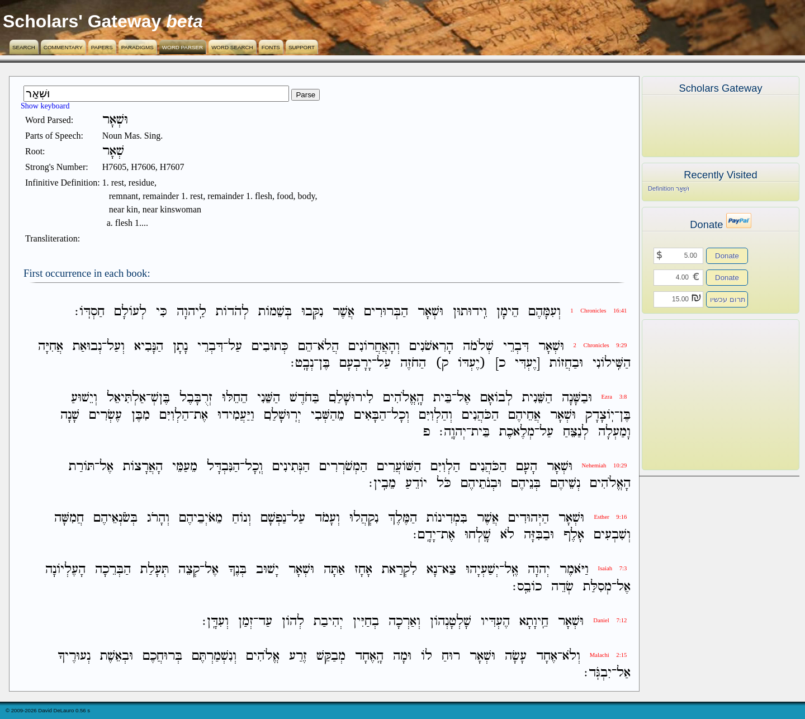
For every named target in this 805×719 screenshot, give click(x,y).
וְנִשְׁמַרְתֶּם (214, 656)
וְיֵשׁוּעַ (84, 398)
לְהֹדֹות (232, 311)
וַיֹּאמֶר (574, 570)
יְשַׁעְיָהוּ (482, 570)
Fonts (271, 47)
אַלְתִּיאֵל (126, 398)
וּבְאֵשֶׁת (116, 656)
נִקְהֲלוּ (363, 518)
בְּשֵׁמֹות (275, 311)
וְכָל (400, 415)
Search (23, 47)
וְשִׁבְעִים (612, 534)
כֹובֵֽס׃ (527, 586)
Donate (727, 256)
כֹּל (444, 483)
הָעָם (526, 466)
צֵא (449, 570)
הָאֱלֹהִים (610, 483)
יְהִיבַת (328, 621)
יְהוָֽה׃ (452, 432)
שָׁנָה (69, 415)
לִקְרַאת (399, 570)
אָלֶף (574, 534)
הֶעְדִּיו (495, 621)
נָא (432, 570)
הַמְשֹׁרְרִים (343, 466)
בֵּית (442, 398)
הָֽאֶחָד (369, 656)
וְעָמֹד (327, 518)
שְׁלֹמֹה (478, 346)
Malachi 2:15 (608, 655)
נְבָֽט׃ (302, 363)
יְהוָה (539, 570)
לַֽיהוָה (191, 311)
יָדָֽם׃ (424, 534)
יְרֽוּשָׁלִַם (282, 415)
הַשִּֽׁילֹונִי (612, 363)
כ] (500, 363)
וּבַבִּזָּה (539, 534)
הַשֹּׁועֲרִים (399, 466)
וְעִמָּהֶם (544, 311)
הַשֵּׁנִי (268, 398)
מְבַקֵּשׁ (330, 656)
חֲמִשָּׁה (69, 518)
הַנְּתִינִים (291, 466)
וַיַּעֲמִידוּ (235, 415)
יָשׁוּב (267, 570)
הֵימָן (507, 311)
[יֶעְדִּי (527, 363)
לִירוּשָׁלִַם (351, 398)
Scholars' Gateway (82, 21)
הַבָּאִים (370, 415)
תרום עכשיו (728, 299)
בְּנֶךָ (237, 570)
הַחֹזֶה (413, 363)
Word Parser (182, 47)
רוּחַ (451, 656)
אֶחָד (546, 656)
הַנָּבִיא (148, 346)
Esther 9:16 (610, 517)
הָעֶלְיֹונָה (65, 570)
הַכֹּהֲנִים (480, 415)
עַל (235, 346)
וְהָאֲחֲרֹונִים (374, 346)
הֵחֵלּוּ (235, 398)
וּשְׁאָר (430, 311)
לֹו (426, 656)
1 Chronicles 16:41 (598, 311)
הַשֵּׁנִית (537, 398)
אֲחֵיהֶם (524, 415)
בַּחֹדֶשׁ (304, 398)
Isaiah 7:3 (612, 568)
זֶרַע (298, 656)
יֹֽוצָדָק (599, 415)
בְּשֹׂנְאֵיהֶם (115, 518)
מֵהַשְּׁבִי (327, 415)
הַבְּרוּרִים (386, 311)
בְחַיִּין (366, 621)
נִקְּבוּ (312, 311)
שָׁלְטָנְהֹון (450, 621)
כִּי (161, 311)
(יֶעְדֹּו (472, 363)
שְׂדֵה (562, 586)
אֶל (464, 398)
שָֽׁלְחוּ (478, 534)
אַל (624, 673)
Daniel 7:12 (610, 620)
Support (301, 47)
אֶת (201, 415)
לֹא (507, 534)
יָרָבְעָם (355, 363)
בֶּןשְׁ (160, 398)
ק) (441, 363)
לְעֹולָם (130, 311)
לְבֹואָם (496, 398)
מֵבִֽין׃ (382, 483)
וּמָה (402, 656)
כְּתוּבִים (270, 346)
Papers (102, 47)
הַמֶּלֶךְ (402, 518)
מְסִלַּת (597, 586)
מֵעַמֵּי (184, 466)
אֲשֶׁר (343, 311)
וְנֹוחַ (241, 518)
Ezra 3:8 (614, 397)
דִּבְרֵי (516, 346)
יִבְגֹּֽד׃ (598, 673)
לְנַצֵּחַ (576, 432)
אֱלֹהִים (263, 656)
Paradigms (137, 47)
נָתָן (180, 346)
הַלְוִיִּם (174, 415)
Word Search (232, 47)
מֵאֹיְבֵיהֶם (200, 518)
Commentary (63, 47)
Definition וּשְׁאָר (668, 188)
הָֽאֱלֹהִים (403, 398)
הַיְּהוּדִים (528, 518)
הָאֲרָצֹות (143, 466)
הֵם (305, 346)
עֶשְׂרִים (105, 415)
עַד (265, 621)
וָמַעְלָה (614, 432)
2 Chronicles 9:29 (600, 345)
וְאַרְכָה (404, 621)
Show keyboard (45, 106)
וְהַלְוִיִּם (435, 415)
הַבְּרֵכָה (113, 570)
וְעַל (116, 346)
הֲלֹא (328, 346)
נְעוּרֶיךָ (74, 656)
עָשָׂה (516, 656)
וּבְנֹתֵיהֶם (481, 483)
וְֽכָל (254, 466)
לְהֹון (293, 621)
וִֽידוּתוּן (470, 311)
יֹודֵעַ (416, 483)
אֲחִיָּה (50, 346)
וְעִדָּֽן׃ (215, 621)
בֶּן (324, 363)
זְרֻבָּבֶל (195, 398)
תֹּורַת (81, 466)
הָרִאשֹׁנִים (431, 346)
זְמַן (245, 621)
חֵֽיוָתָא (533, 621)
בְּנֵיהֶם (526, 483)
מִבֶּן (140, 415)
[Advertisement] (703, 395)
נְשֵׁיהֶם (565, 483)
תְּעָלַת (154, 570)
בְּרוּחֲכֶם (162, 656)
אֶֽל (511, 570)
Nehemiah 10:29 (604, 465)
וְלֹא (571, 656)
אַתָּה (334, 570)
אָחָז (363, 570)
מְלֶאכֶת (516, 432)
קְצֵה (189, 570)
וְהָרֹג (158, 518)
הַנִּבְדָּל (223, 466)
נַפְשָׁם (273, 518)
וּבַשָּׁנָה (577, 398)
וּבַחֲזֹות (566, 363)
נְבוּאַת (87, 346)
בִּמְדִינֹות (447, 518)
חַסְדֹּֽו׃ (90, 311)
